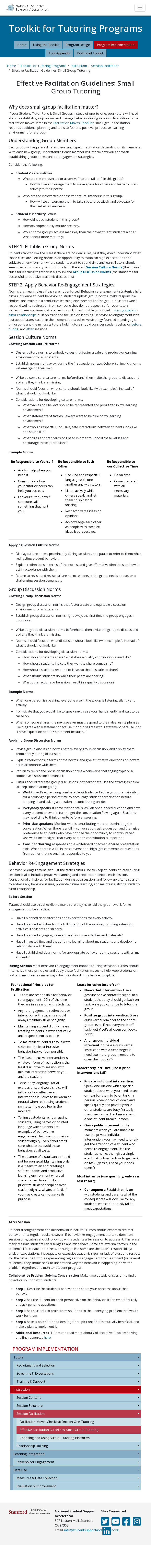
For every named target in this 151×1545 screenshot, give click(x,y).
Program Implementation (115, 45)
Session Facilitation (105, 66)
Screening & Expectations (35, 1373)
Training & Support (31, 1381)
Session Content (29, 1397)
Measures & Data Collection (37, 1478)
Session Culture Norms (104, 267)
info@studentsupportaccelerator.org (91, 1530)
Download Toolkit (90, 53)
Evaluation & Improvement (36, 1486)
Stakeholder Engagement (35, 1462)
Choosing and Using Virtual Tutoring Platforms (55, 1438)
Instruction (79, 66)
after (30, 329)
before (136, 324)
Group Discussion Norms (92, 272)
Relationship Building (32, 1446)
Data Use (20, 1470)
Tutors (18, 1357)
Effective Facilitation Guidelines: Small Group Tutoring (59, 1430)
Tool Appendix (59, 53)
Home (21, 45)
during (13, 329)
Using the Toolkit (46, 45)
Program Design (78, 45)
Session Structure (30, 1405)
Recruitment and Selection (36, 1365)
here (47, 1337)
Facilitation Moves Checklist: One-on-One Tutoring (57, 1422)
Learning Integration (28, 1454)
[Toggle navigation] (139, 8)
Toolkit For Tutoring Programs (43, 66)
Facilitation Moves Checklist (73, 123)
